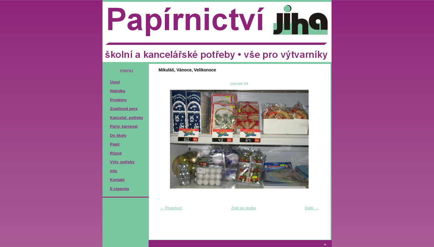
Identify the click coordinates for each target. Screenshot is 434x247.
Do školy (118, 135)
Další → (312, 208)
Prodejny (118, 100)
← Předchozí (171, 208)
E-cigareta (119, 188)
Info (113, 171)
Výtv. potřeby (122, 162)
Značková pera (123, 108)
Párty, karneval (124, 126)
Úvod (115, 82)
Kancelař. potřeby (126, 117)
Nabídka (117, 91)
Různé (116, 153)
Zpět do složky (243, 208)
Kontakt (117, 179)
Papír (115, 144)
